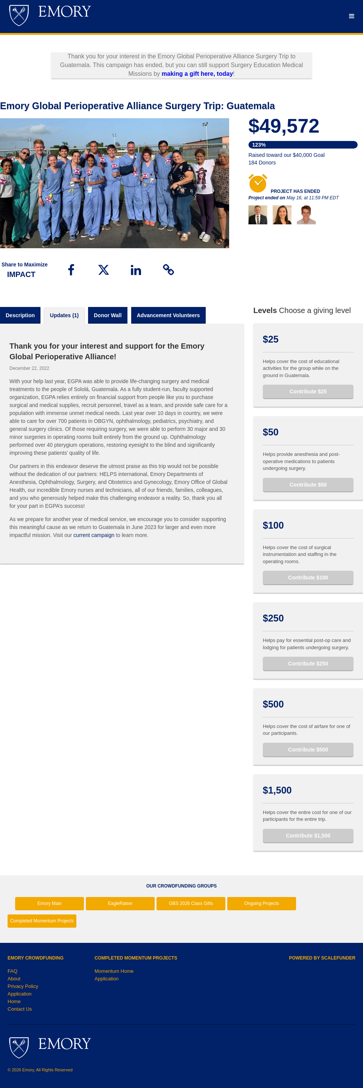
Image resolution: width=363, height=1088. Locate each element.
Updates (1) (64, 315)
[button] (71, 270)
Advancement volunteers (168, 315)
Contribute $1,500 (308, 836)
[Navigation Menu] (351, 16)
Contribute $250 (308, 664)
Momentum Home (114, 971)
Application (20, 994)
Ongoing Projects (261, 903)
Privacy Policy (23, 986)
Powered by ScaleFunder (322, 958)
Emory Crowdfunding (36, 958)
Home (14, 1001)
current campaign (93, 535)
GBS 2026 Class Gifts (191, 903)
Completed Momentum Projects (42, 921)
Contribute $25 (308, 391)
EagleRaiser (120, 903)
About (14, 979)
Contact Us (20, 1009)
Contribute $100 (308, 578)
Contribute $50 (308, 485)
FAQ (12, 971)
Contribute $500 (308, 750)
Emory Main (49, 903)
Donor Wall (107, 315)
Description (20, 315)
